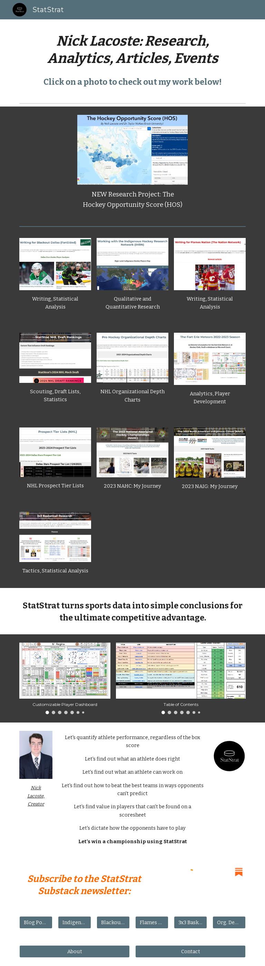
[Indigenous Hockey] (74, 922)
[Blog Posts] (36, 922)
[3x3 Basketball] (190, 922)
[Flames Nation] (152, 922)
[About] (74, 952)
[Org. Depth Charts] (229, 922)
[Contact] (190, 952)
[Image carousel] (64, 678)
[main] (132, 50)
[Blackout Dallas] (113, 922)
